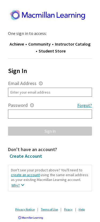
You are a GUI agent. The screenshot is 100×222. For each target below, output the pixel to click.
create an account (25, 174)
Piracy (68, 209)
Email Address (22, 83)
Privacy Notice (25, 209)
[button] (41, 83)
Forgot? (84, 105)
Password (18, 105)
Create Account (26, 156)
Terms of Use (49, 209)
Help (82, 209)
